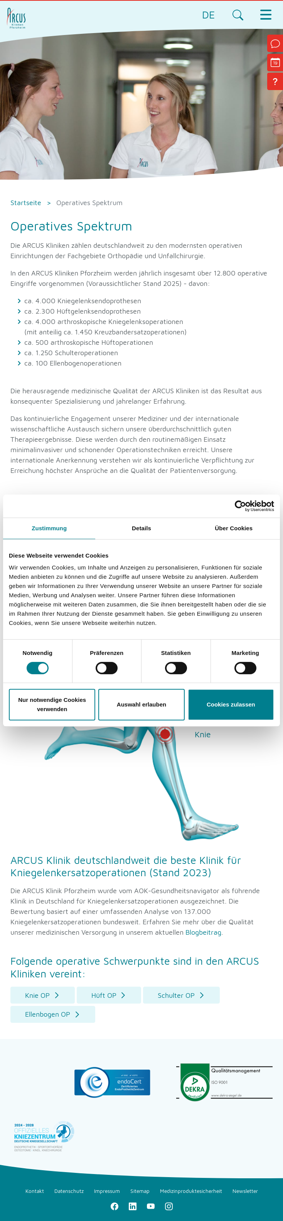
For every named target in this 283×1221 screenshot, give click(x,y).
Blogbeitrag (203, 932)
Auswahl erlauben (141, 704)
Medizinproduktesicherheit (191, 1191)
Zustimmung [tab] (49, 528)
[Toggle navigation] (266, 15)
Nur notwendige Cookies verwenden (52, 704)
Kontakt (34, 1191)
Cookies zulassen (231, 704)
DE (208, 14)
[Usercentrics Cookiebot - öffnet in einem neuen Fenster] (240, 506)
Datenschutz (69, 1191)
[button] (42, 995)
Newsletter (245, 1191)
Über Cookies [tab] (234, 528)
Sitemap (140, 1191)
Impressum (107, 1191)
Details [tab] (141, 528)
